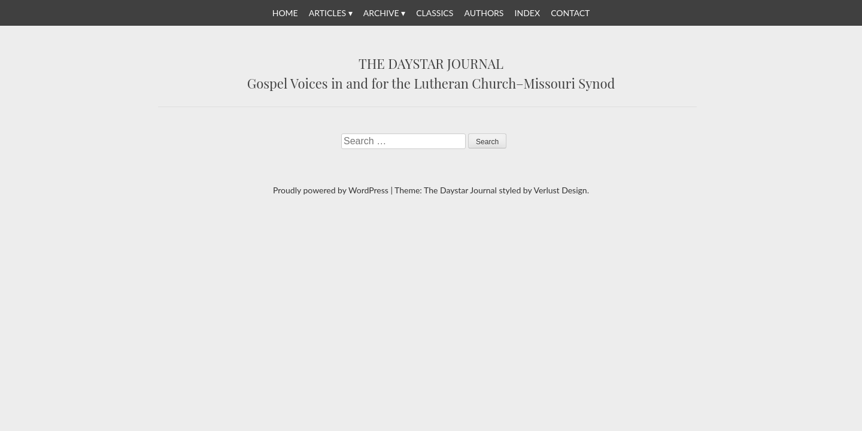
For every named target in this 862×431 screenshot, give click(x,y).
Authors (483, 13)
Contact (570, 13)
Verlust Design (560, 190)
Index (527, 13)
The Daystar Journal (431, 64)
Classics (434, 13)
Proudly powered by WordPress (330, 190)
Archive (381, 13)
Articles (327, 13)
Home (285, 13)
